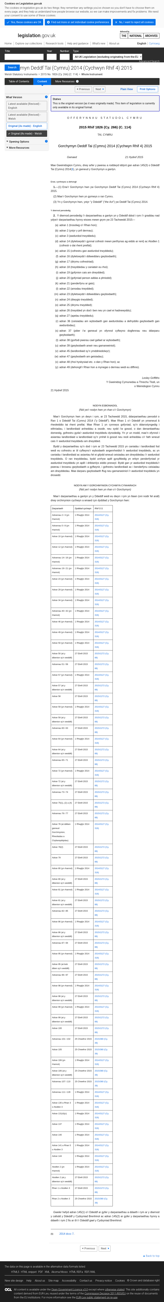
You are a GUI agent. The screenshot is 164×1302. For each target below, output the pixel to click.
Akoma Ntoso (59, 1271)
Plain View (126, 89)
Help (28, 1280)
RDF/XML (90, 1271)
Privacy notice (103, 1280)
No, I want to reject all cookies (136, 22)
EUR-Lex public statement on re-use (97, 1297)
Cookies (120, 1280)
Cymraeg (154, 43)
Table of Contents (19, 81)
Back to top (153, 1255)
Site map (53, 1280)
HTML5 (15, 1271)
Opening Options (17, 141)
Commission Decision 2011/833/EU (105, 1293)
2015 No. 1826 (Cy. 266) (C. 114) (59, 74)
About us (40, 1280)
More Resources (65, 81)
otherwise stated (114, 1289)
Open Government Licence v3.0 (69, 1289)
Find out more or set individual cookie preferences (80, 22)
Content (42, 81)
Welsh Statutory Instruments (21, 74)
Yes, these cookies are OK (26, 22)
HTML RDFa (76, 1271)
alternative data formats (64, 1266)
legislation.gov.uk (30, 34)
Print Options (147, 89)
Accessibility (69, 1280)
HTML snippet (29, 1271)
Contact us (86, 1280)
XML (47, 1271)
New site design (14, 1280)
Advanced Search (149, 61)
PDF (40, 1271)
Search (12, 67)
